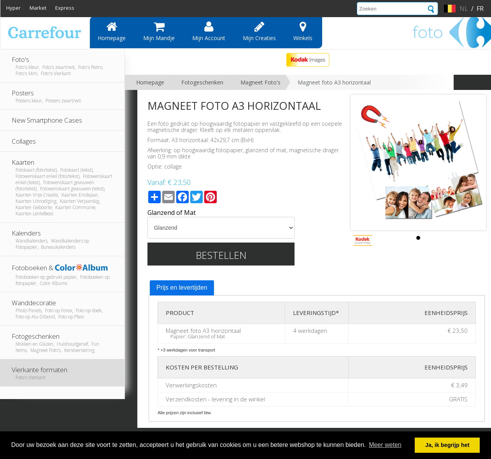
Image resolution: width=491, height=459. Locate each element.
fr (480, 8)
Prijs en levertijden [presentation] (181, 287)
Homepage (112, 31)
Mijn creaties (259, 31)
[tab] (182, 288)
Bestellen (221, 255)
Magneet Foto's (260, 82)
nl (463, 8)
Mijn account (208, 31)
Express (64, 7)
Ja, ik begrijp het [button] (447, 445)
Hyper (13, 7)
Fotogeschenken (202, 82)
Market (38, 7)
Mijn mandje (159, 31)
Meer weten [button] (385, 444)
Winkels (302, 31)
